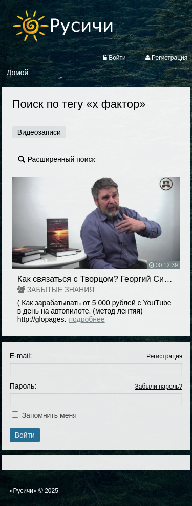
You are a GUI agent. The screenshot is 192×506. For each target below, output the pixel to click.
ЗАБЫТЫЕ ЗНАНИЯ (61, 289)
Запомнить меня (49, 415)
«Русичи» (23, 490)
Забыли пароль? (159, 386)
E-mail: (21, 356)
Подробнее (87, 319)
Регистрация (164, 356)
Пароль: (23, 386)
